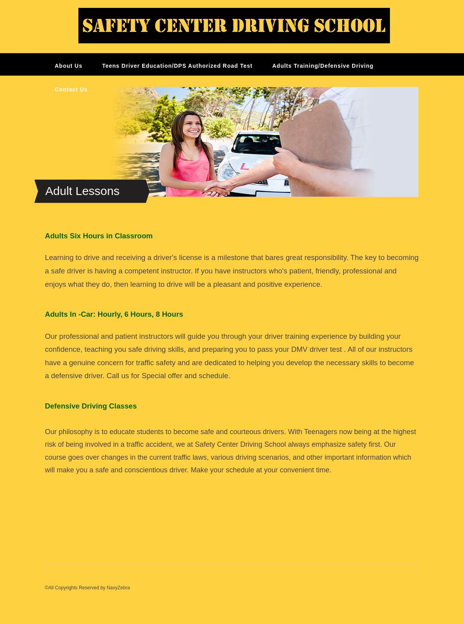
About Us (68, 66)
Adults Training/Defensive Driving (322, 66)
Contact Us (71, 89)
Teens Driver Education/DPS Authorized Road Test (177, 66)
